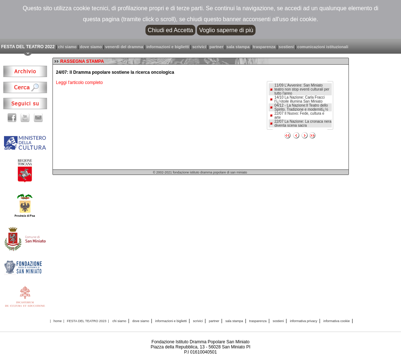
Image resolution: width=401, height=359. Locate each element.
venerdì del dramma (124, 47)
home (58, 321)
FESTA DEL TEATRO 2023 (86, 321)
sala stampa (238, 47)
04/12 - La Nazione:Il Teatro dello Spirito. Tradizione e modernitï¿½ (301, 107)
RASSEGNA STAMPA (82, 61)
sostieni (286, 47)
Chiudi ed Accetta (170, 30)
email (37, 117)
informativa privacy (303, 321)
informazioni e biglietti (168, 47)
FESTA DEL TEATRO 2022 (28, 46)
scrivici (199, 47)
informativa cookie (336, 321)
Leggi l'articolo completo (79, 82)
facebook (13, 117)
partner (216, 47)
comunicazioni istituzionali (322, 47)
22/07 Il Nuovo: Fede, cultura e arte (299, 115)
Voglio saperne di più (226, 30)
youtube (25, 117)
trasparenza (264, 47)
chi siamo (67, 47)
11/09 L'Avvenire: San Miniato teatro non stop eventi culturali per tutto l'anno (302, 89)
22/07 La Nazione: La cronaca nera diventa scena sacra (303, 123)
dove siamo (91, 47)
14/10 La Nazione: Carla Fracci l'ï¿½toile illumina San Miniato (300, 99)
